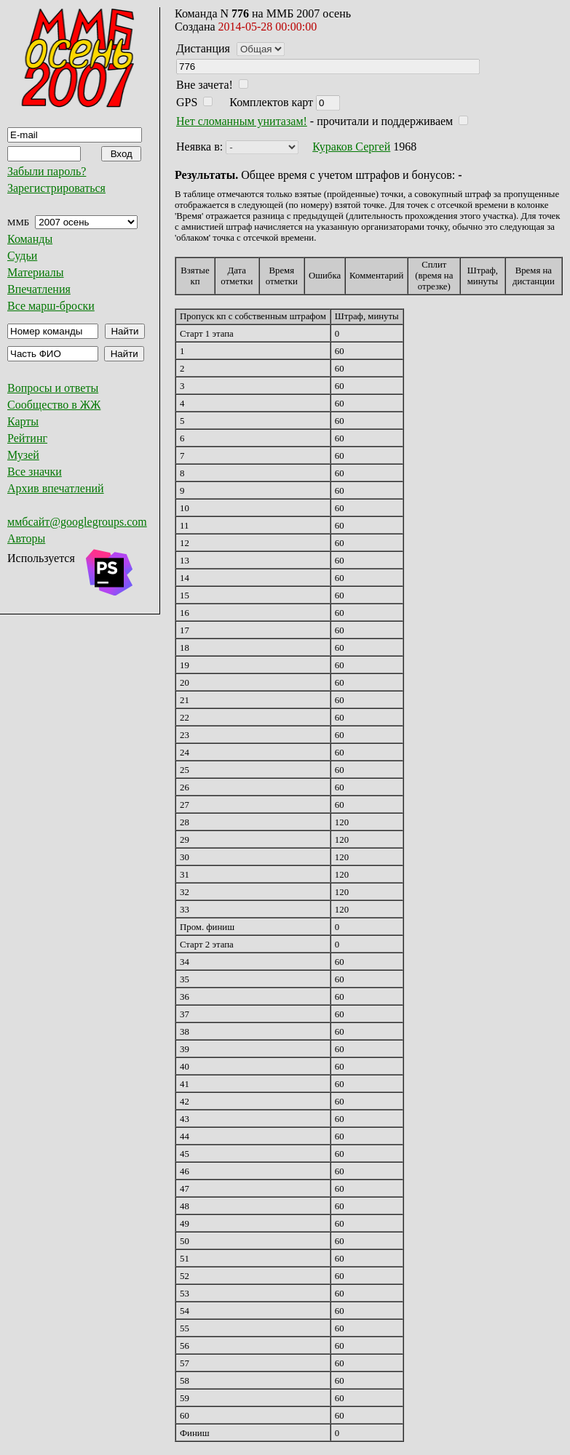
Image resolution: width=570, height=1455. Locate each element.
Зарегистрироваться (56, 188)
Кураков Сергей (351, 146)
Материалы (35, 272)
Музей (23, 455)
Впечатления (39, 289)
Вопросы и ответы (52, 388)
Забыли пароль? (46, 171)
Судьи (22, 255)
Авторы (26, 538)
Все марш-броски (51, 306)
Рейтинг (27, 438)
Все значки (34, 471)
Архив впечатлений (55, 488)
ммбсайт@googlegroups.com (77, 522)
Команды (29, 239)
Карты (23, 421)
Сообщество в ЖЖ (53, 404)
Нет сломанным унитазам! (241, 121)
